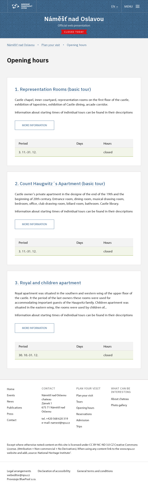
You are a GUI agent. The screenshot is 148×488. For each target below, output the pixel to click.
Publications (14, 407)
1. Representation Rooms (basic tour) (53, 89)
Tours (79, 401)
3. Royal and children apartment (48, 282)
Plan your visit (84, 395)
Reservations (84, 414)
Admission (82, 420)
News (10, 401)
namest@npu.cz (60, 422)
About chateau (120, 399)
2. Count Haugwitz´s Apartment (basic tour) (60, 183)
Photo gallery (119, 405)
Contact (11, 420)
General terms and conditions (95, 471)
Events (11, 395)
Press (10, 414)
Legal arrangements (19, 471)
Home (10, 389)
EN (114, 6)
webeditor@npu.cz (18, 475)
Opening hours (85, 408)
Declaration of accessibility (54, 471)
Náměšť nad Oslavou (74, 19)
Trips (79, 426)
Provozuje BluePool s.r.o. (21, 479)
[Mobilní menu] (132, 6)
